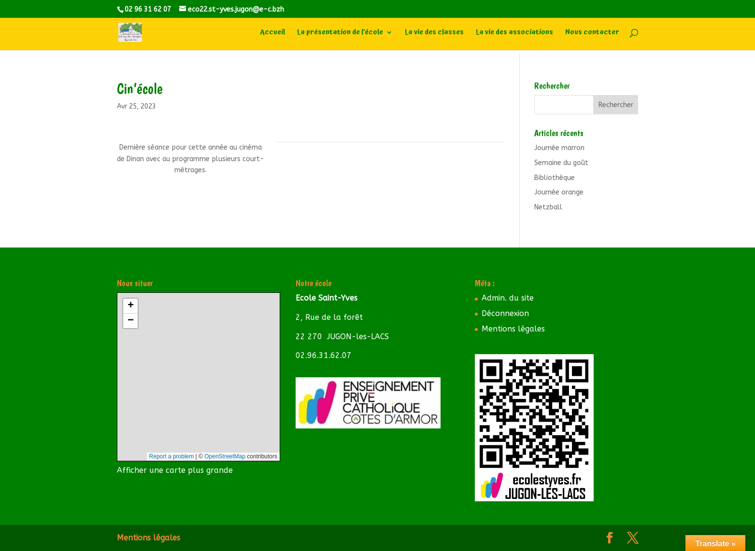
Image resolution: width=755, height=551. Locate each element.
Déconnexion (505, 313)
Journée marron (559, 148)
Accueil (272, 33)
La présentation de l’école (340, 33)
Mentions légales (513, 328)
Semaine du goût (561, 163)
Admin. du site (508, 298)
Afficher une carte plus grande (175, 470)
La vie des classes (434, 33)
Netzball (548, 207)
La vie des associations (514, 33)
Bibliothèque (554, 178)
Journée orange (559, 192)
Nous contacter (592, 33)
